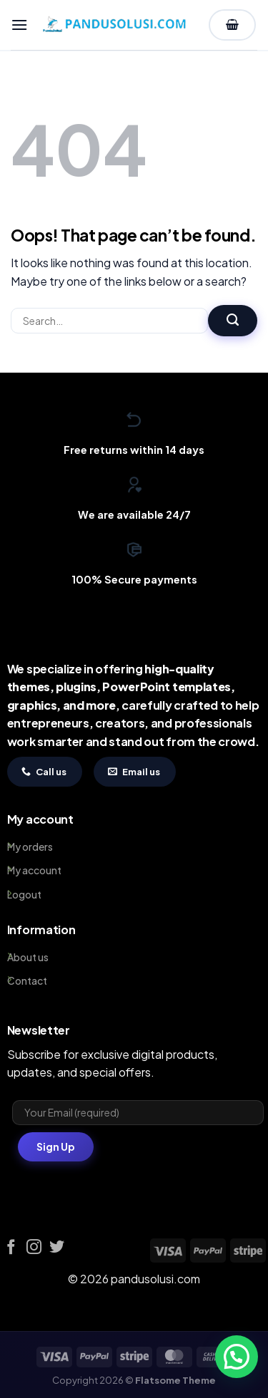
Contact (27, 980)
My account (34, 870)
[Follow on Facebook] (11, 1248)
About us (28, 957)
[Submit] (232, 320)
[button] (19, 24)
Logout (24, 894)
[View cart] (232, 25)
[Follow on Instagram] (33, 1248)
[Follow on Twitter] (56, 1248)
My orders (30, 846)
